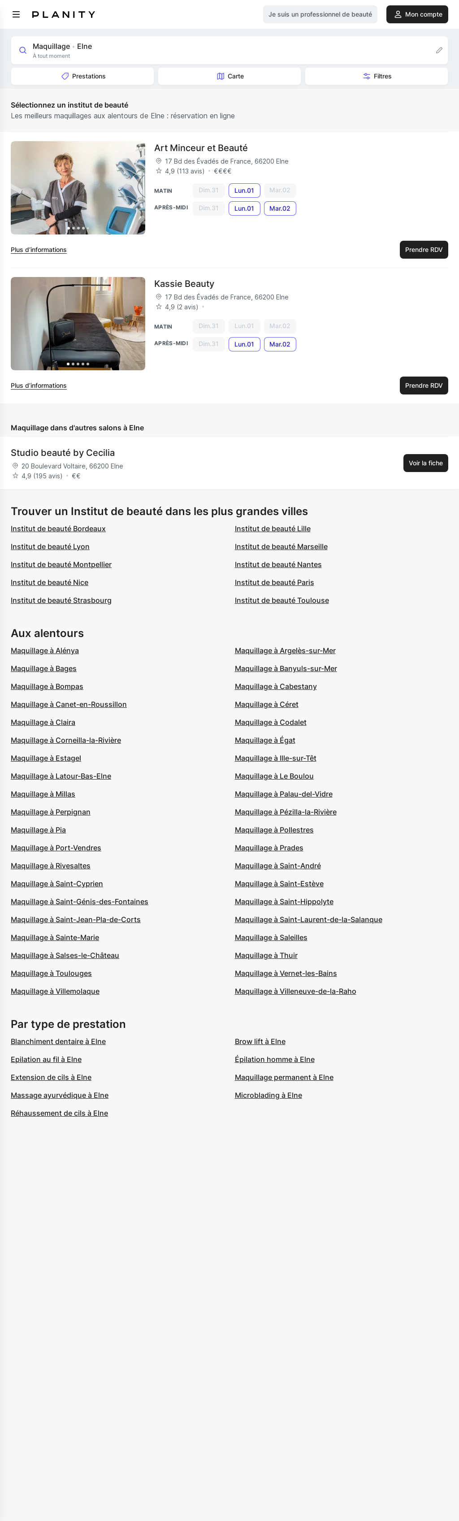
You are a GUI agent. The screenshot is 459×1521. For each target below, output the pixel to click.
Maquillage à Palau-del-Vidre (284, 793)
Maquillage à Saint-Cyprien (57, 883)
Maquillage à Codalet (271, 722)
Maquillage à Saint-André (278, 865)
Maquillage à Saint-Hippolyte (284, 901)
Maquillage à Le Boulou (274, 775)
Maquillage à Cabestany (276, 686)
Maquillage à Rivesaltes (51, 865)
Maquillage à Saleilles (271, 937)
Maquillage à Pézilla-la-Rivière (286, 811)
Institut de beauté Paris (274, 582)
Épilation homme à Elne (275, 1059)
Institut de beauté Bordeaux (58, 528)
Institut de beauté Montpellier (61, 564)
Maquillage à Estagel (46, 758)
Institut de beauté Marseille (281, 546)
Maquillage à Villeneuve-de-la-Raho (295, 991)
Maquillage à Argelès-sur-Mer (285, 650)
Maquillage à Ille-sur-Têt (275, 758)
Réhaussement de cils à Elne (59, 1113)
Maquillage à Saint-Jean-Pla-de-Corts (76, 919)
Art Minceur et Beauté (201, 148)
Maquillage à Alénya (45, 650)
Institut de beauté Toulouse (282, 600)
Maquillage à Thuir (266, 955)
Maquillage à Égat (265, 740)
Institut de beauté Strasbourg (61, 600)
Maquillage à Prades (269, 847)
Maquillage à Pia (38, 829)
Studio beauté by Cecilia (63, 452)
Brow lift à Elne (260, 1041)
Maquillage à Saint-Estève (279, 883)
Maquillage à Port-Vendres (56, 847)
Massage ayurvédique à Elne (59, 1095)
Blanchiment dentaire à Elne (58, 1041)
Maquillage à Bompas (47, 686)
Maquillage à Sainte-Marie (55, 937)
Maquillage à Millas (43, 793)
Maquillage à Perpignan (51, 811)
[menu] (16, 14)
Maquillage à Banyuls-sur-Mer (286, 668)
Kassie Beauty (184, 283)
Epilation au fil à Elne (46, 1059)
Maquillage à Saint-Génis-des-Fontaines (79, 901)
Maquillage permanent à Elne (284, 1077)
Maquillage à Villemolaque (55, 991)
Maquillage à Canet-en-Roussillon (69, 704)
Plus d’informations (39, 249)
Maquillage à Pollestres (274, 829)
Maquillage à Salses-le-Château (65, 955)
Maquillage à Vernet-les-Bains (286, 973)
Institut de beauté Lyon (50, 546)
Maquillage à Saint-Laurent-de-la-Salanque (308, 919)
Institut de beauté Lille (273, 528)
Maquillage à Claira (43, 722)
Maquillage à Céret (267, 704)
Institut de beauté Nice (49, 582)
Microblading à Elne (268, 1095)
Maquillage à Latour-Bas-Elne (61, 775)
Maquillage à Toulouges (51, 973)
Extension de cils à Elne (51, 1077)
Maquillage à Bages (44, 668)
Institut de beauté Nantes (278, 564)
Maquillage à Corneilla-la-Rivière (66, 740)
